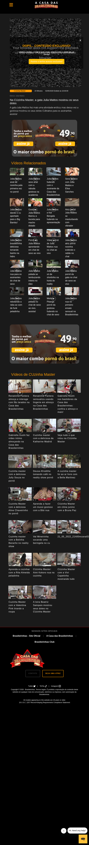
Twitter (32, 686)
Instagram (56, 686)
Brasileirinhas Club (44, 642)
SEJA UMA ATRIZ (53, 673)
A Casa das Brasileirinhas (59, 636)
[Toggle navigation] (11, 4)
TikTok (43, 686)
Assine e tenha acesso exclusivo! (46, 61)
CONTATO (32, 673)
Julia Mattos (20, 96)
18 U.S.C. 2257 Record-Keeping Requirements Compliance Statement (44, 702)
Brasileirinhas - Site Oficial (26, 636)
